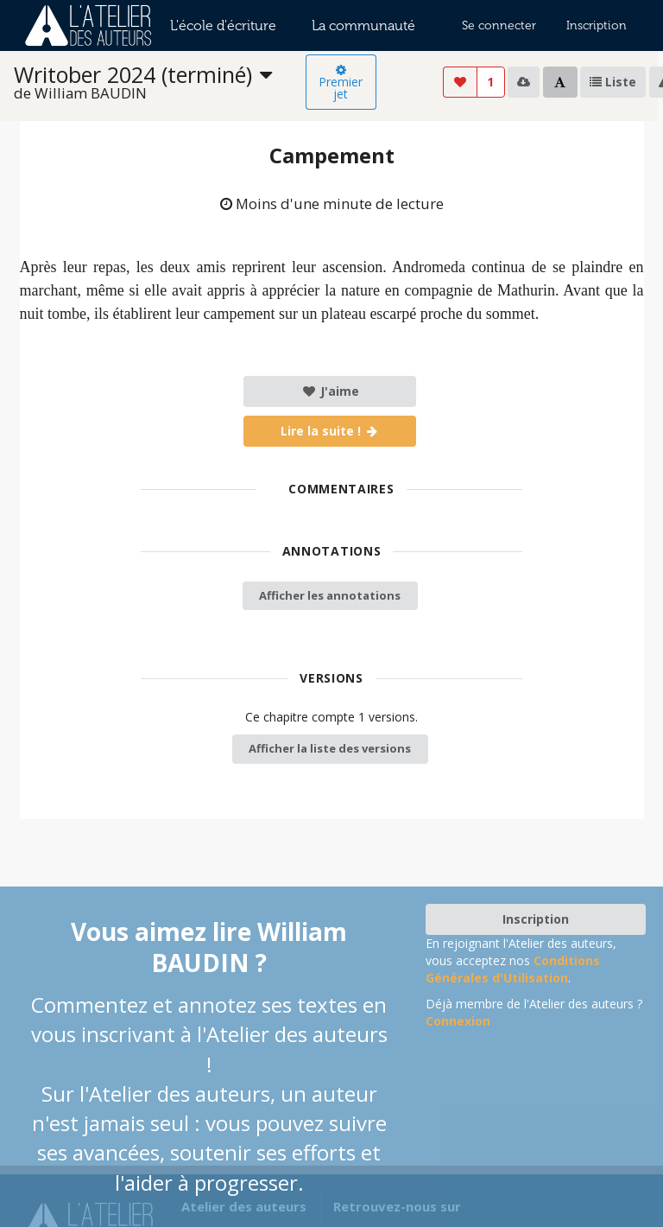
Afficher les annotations (330, 595)
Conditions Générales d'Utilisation (513, 969)
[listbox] (160, 82)
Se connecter (499, 25)
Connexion (458, 1021)
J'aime (330, 391)
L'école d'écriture (223, 25)
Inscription (596, 25)
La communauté (363, 25)
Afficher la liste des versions (330, 748)
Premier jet (341, 83)
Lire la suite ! (330, 431)
